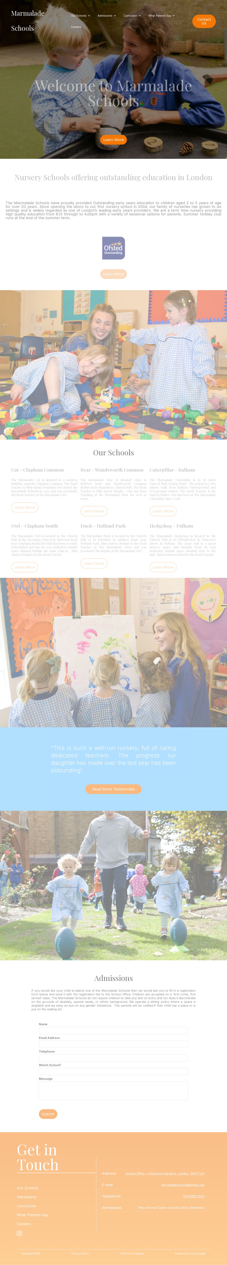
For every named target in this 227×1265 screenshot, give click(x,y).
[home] (39, 21)
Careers (76, 27)
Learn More (113, 140)
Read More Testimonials (113, 789)
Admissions (26, 1197)
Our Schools (27, 1188)
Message (45, 1079)
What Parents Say (33, 1214)
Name (43, 1024)
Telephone (47, 1051)
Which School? (50, 1065)
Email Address (49, 1038)
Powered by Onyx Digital (190, 1253)
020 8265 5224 (194, 1196)
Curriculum (26, 1205)
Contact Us (204, 21)
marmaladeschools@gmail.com (183, 1185)
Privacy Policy (80, 1253)
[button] (80, 15)
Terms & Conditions (132, 1253)
